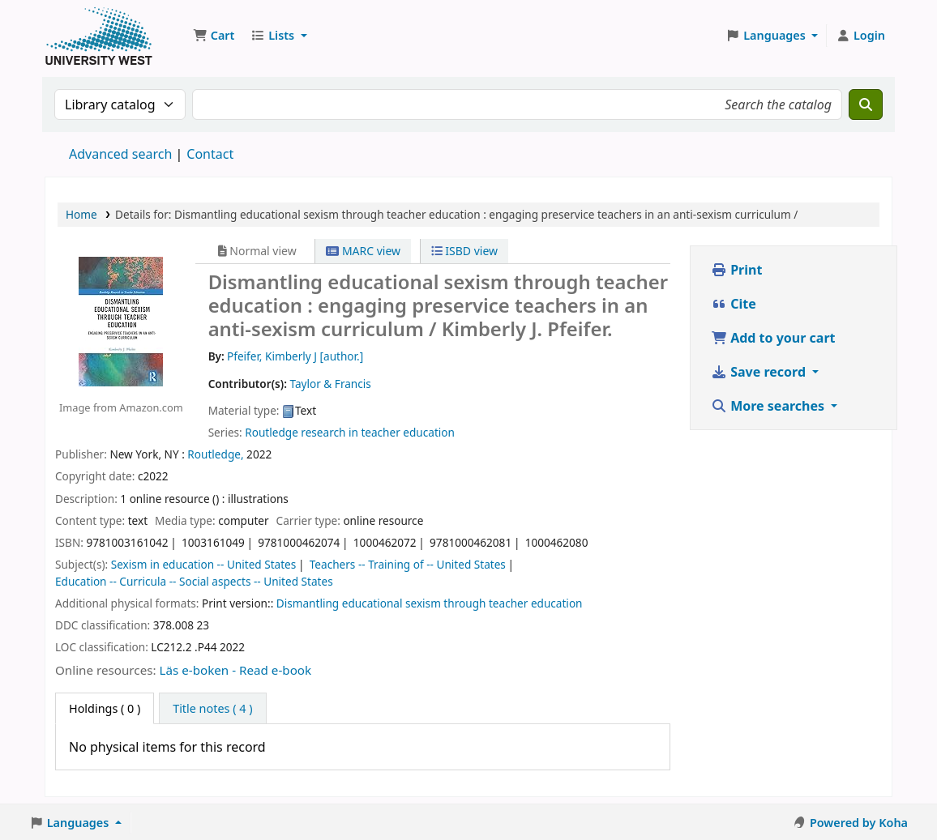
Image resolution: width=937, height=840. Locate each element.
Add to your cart (773, 338)
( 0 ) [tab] (104, 708)
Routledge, (215, 454)
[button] (213, 35)
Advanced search (120, 154)
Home (81, 214)
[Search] (866, 104)
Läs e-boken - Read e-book (236, 670)
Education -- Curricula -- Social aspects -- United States (194, 581)
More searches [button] (769, 406)
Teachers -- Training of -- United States (408, 564)
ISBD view (464, 250)
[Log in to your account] (860, 35)
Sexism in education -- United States (204, 564)
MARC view (363, 250)
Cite (733, 304)
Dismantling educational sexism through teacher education (429, 603)
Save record (760, 372)
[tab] (212, 709)
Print (736, 270)
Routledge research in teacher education (350, 432)
